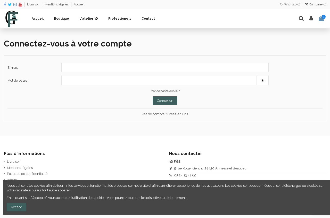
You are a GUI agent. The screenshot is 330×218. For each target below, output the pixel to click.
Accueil (79, 4)
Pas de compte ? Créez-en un (165, 114)
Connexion (165, 101)
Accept (16, 207)
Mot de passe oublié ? (165, 91)
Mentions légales (57, 4)
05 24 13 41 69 (185, 175)
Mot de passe (17, 80)
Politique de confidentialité (27, 174)
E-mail (12, 67)
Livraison (33, 4)
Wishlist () (290, 4)
